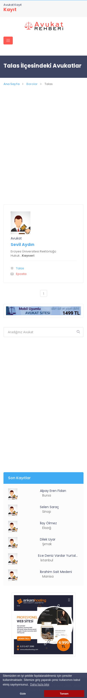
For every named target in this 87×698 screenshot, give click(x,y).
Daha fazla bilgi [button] (39, 684)
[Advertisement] (43, 152)
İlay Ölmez (48, 523)
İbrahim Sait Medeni (56, 571)
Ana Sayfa (11, 83)
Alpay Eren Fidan (53, 490)
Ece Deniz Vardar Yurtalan (58, 555)
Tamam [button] (64, 693)
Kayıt (9, 9)
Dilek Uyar (47, 539)
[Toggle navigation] (8, 40)
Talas (20, 268)
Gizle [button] (23, 693)
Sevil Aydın (22, 244)
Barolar (32, 83)
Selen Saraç (49, 507)
